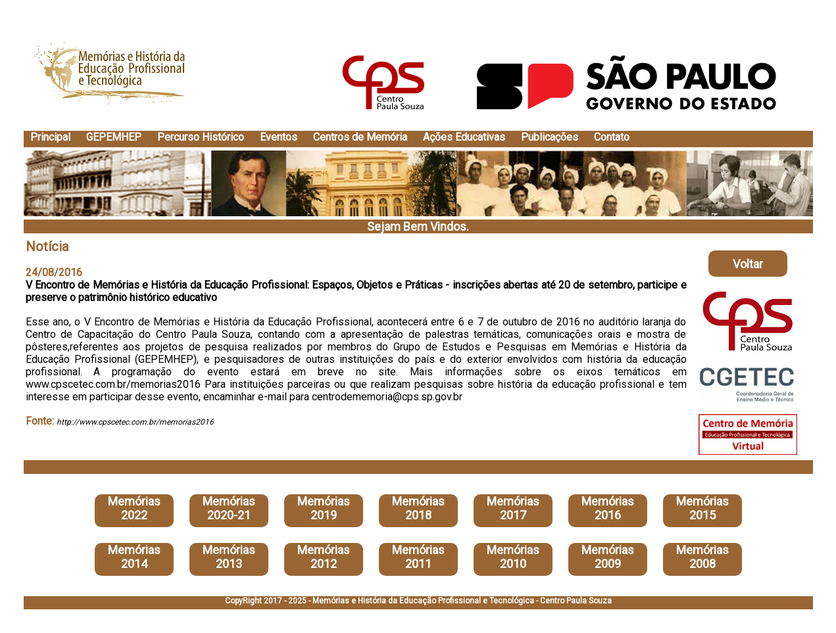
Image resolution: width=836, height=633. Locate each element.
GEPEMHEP (113, 137)
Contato (611, 137)
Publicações (549, 137)
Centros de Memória (360, 137)
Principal (50, 137)
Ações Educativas (464, 137)
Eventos (278, 137)
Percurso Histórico (200, 137)
